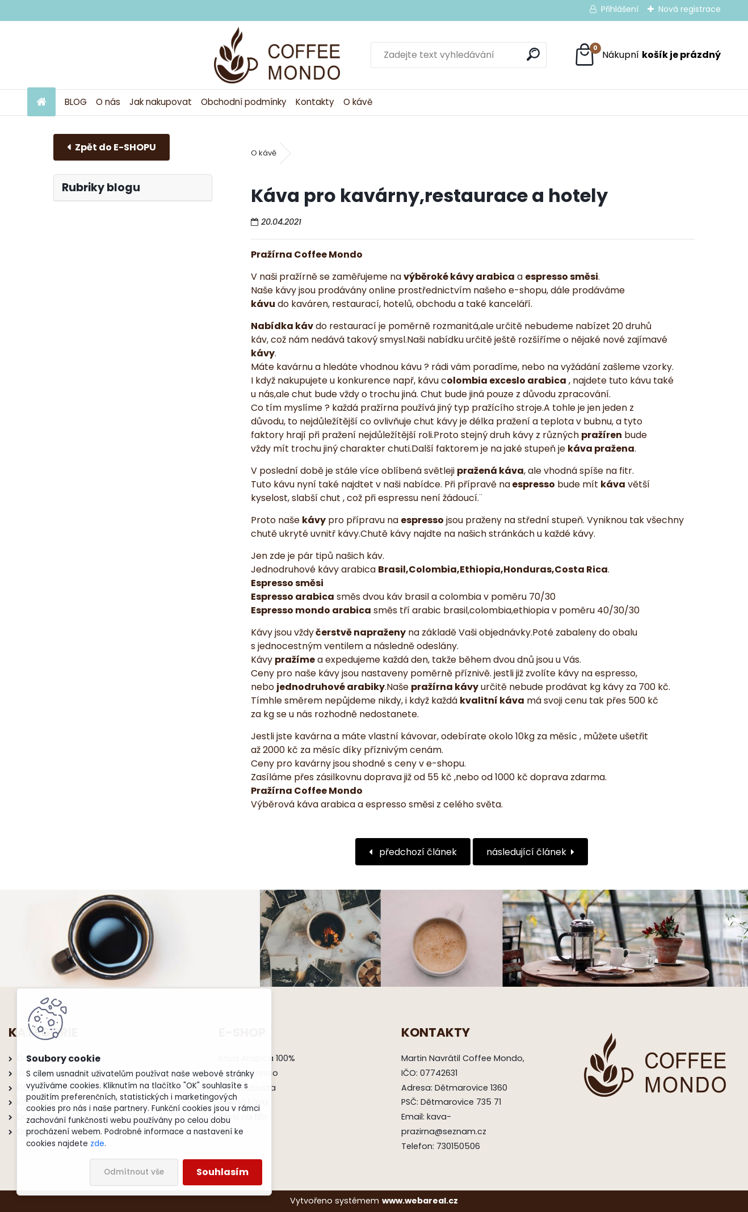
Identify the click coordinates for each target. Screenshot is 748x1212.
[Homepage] (41, 102)
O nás (108, 102)
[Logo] (105, 55)
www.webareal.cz (420, 1200)
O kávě (357, 102)
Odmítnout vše (134, 1172)
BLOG (76, 102)
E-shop (111, 147)
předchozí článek (417, 852)
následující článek (526, 852)
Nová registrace (689, 9)
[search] (475, 54)
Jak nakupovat (160, 102)
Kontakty (315, 102)
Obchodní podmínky (244, 102)
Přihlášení (619, 9)
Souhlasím (222, 1172)
